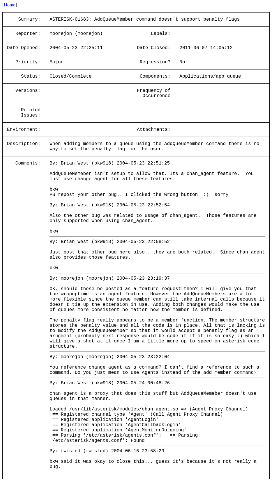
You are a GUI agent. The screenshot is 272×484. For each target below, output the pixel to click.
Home (9, 4)
